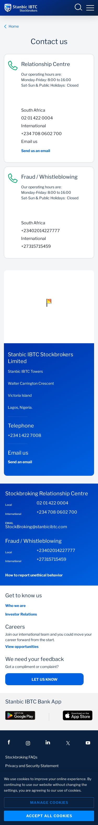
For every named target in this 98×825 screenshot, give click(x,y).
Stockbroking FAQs (21, 757)
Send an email (20, 462)
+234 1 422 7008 (24, 435)
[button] (49, 302)
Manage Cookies (49, 802)
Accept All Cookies (49, 816)
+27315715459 (36, 246)
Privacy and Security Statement (32, 765)
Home (11, 26)
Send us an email (35, 150)
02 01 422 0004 (37, 118)
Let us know (44, 679)
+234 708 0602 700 (41, 133)
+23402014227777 (40, 230)
